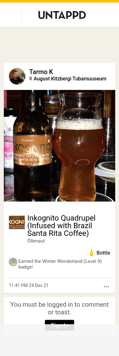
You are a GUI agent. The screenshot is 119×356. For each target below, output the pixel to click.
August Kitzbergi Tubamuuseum (70, 79)
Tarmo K (41, 72)
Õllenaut (36, 241)
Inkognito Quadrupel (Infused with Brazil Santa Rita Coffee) (61, 225)
